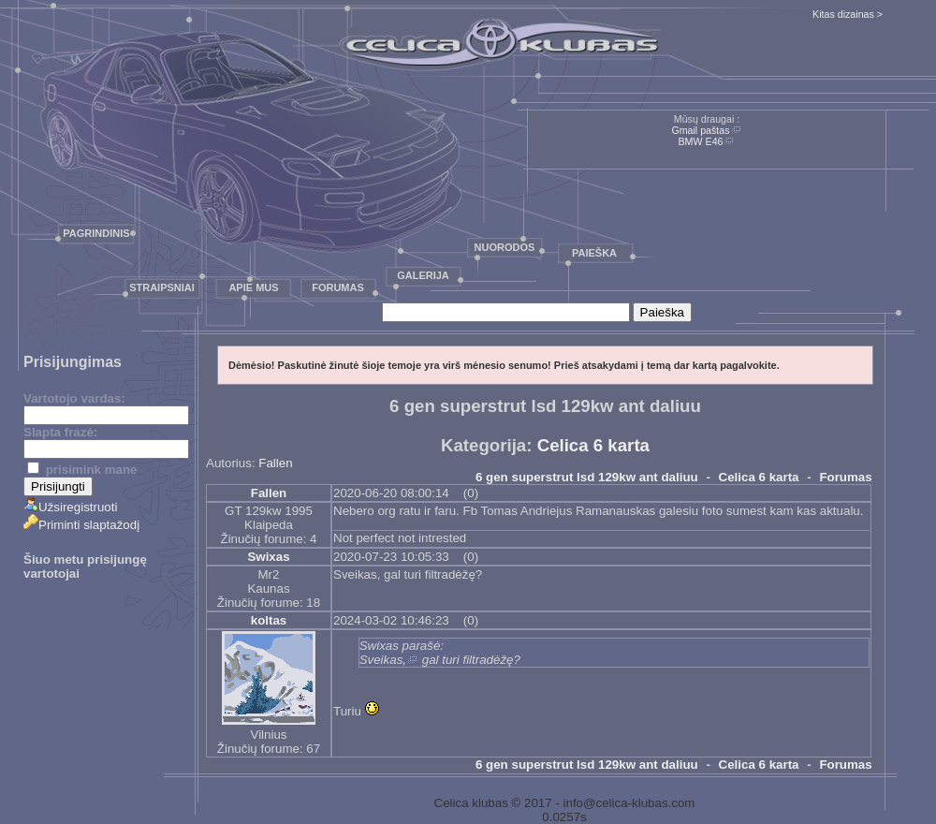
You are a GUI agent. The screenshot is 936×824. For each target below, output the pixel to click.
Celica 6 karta (593, 445)
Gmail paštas (700, 130)
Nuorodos (505, 247)
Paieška (594, 252)
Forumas (338, 287)
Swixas (268, 557)
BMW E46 (701, 141)
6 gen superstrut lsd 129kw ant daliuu (586, 477)
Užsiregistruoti (70, 507)
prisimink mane (82, 470)
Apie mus (253, 287)
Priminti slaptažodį (81, 525)
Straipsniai (162, 287)
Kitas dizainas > (847, 14)
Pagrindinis (96, 233)
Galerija (423, 275)
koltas (269, 620)
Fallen (275, 463)
